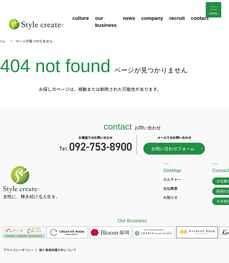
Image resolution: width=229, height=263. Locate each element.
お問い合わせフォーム (173, 149)
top (2, 41)
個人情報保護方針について (57, 250)
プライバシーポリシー (18, 250)
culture (80, 18)
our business (106, 22)
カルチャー (172, 179)
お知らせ (170, 197)
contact (200, 18)
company (152, 18)
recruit (177, 18)
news (129, 18)
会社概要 (170, 188)
